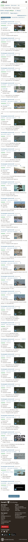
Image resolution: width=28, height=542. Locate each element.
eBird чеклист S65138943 (13, 183)
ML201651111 (3, 248)
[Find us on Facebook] (1, 531)
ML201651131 (3, 215)
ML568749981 (3, 483)
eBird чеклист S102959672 (12, 468)
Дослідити (4, 505)
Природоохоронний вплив (20, 507)
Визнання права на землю (20, 512)
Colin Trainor (4, 437)
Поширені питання (5, 522)
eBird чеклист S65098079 (12, 215)
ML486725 (3, 117)
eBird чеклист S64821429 (12, 263)
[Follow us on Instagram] (6, 531)
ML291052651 (3, 101)
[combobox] (14, 8)
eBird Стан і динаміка (19, 506)
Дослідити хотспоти (5, 509)
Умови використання (19, 517)
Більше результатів (14, 496)
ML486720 (3, 150)
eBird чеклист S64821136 (13, 278)
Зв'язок (2, 523)
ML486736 (3, 400)
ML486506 (3, 451)
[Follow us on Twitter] (4, 531)
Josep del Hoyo (5, 266)
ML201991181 (3, 165)
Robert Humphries (5, 169)
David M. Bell (4, 88)
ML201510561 (3, 263)
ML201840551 (3, 183)
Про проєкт (4, 513)
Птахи (2, 5)
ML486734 (3, 324)
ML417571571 (3, 468)
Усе (18, 5)
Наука (17, 505)
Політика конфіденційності (20, 516)
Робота (2, 519)
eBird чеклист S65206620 (13, 23)
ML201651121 (3, 231)
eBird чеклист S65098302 (13, 200)
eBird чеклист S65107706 (12, 433)
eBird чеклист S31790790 (11, 451)
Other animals (13, 5)
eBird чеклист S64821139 (13, 293)
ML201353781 (3, 278)
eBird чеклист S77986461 (13, 101)
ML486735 (3, 308)
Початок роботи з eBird (6, 521)
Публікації (17, 509)
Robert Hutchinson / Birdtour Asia (7, 473)
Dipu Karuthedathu (6, 105)
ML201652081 (3, 200)
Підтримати (5, 526)
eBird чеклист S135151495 (13, 483)
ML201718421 (3, 433)
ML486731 (24, 339)
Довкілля (7, 5)
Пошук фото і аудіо (5, 510)
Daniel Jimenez (5, 27)
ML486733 (3, 417)
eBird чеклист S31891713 (11, 117)
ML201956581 (3, 23)
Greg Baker (4, 187)
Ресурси (2, 514)
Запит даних (17, 510)
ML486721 (24, 132)
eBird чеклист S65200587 (12, 165)
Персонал (3, 518)
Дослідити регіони (5, 507)
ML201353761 (3, 293)
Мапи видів (3, 506)
